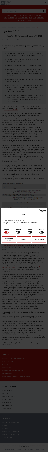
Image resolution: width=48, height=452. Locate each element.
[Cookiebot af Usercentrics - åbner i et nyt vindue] (39, 210)
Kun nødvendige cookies (9, 239)
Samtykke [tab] (8, 214)
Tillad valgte (24, 239)
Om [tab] (39, 214)
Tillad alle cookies (39, 239)
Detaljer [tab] (24, 214)
